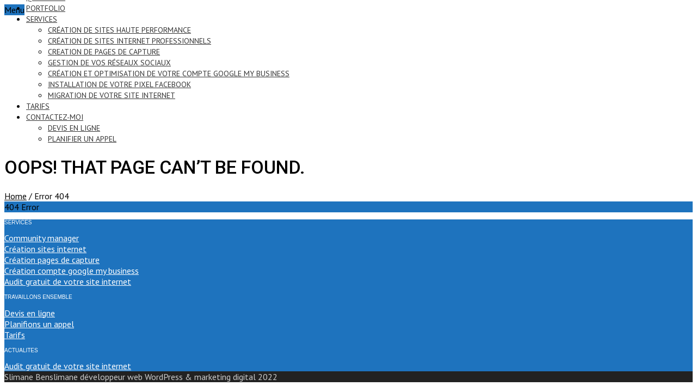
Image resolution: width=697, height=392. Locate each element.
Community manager (41, 237)
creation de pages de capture (104, 52)
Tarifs (14, 334)
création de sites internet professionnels (129, 41)
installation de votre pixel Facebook (119, 84)
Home (15, 196)
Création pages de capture (52, 259)
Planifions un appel (39, 323)
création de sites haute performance (119, 30)
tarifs (38, 106)
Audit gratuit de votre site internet (67, 281)
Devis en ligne (29, 313)
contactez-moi (54, 117)
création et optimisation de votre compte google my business (168, 73)
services (41, 19)
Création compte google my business (71, 270)
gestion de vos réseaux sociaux (109, 63)
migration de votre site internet (111, 95)
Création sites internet (45, 248)
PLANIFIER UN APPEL (82, 139)
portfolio (45, 8)
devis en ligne (74, 128)
